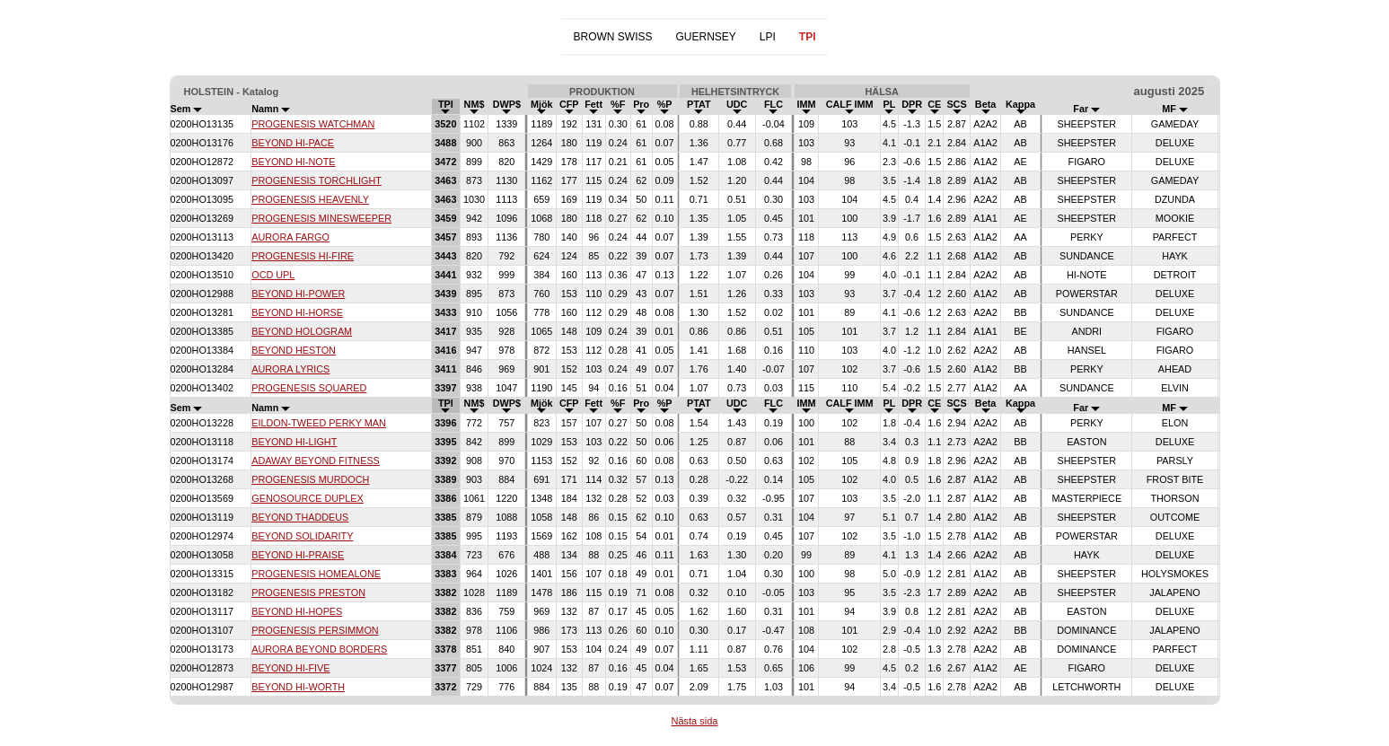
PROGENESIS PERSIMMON (314, 630)
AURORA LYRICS (290, 369)
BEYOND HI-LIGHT (294, 441)
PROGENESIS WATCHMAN (312, 123)
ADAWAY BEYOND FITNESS (315, 460)
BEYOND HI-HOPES (296, 611)
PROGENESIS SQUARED (308, 387)
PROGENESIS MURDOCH (310, 479)
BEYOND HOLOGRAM (301, 331)
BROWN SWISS (612, 37)
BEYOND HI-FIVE (290, 668)
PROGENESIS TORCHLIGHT (316, 180)
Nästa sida (695, 720)
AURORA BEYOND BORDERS (319, 649)
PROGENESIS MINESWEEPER (321, 218)
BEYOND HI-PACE (292, 142)
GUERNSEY (705, 37)
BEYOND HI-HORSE (297, 312)
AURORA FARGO (290, 237)
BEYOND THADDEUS (299, 517)
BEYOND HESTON (293, 350)
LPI (768, 37)
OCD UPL (273, 274)
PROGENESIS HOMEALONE (316, 573)
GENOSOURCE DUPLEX (307, 498)
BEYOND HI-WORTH (298, 686)
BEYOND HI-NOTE (293, 161)
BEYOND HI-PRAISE (297, 554)
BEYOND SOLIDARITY (302, 536)
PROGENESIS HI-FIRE (302, 255)
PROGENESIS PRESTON (308, 592)
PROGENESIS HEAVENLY (310, 199)
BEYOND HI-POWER (298, 293)
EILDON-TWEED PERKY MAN (318, 422)
